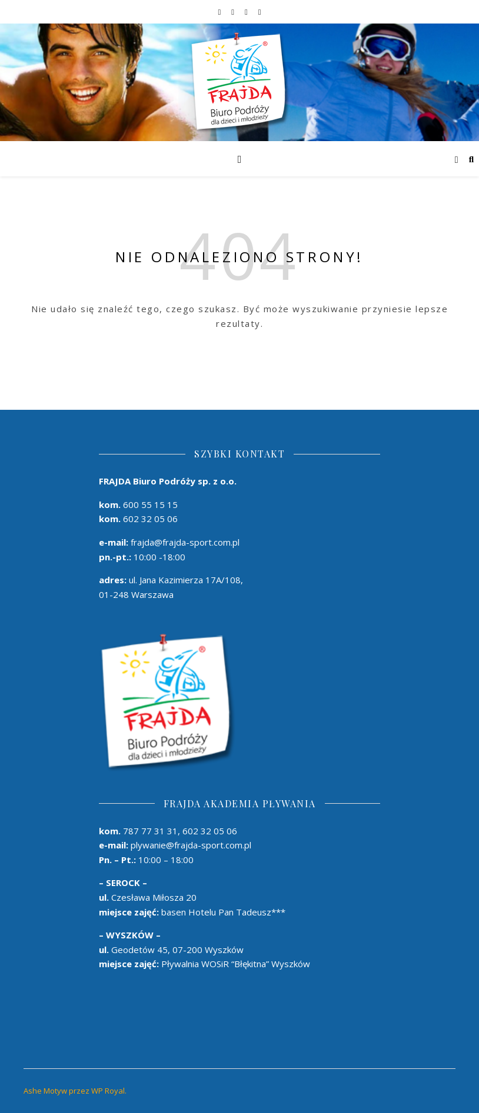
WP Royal (108, 1090)
